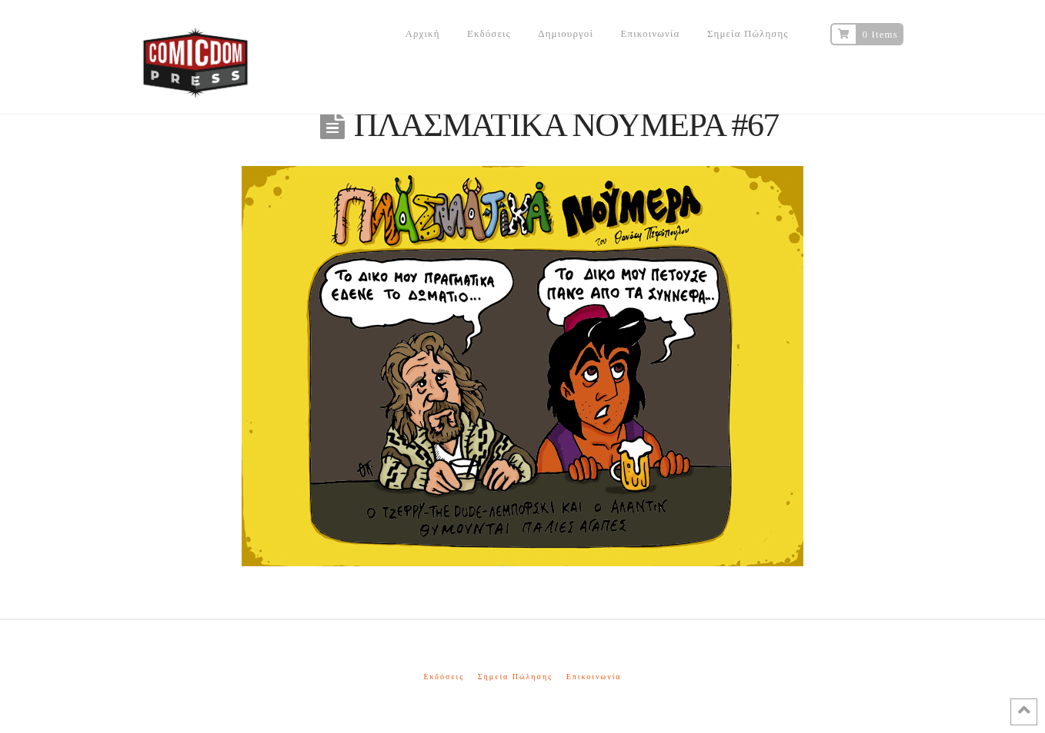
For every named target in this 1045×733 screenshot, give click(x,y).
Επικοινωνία (594, 676)
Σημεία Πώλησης (515, 676)
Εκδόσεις (443, 676)
